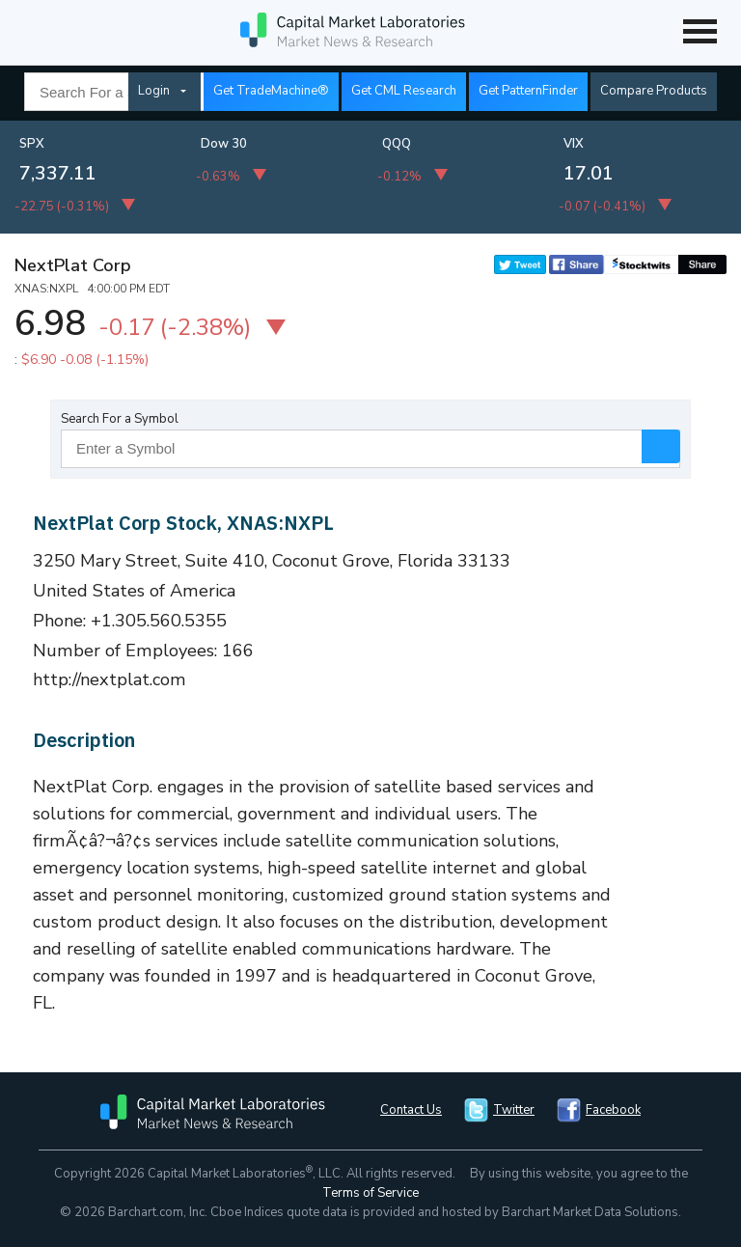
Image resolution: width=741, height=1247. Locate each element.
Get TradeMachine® (271, 90)
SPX (31, 143)
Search (661, 446)
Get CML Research (403, 90)
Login (154, 90)
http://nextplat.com (109, 679)
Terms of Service (370, 1193)
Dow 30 (224, 143)
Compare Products (653, 90)
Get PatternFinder (528, 90)
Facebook (613, 1110)
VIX (573, 143)
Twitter (514, 1110)
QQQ (396, 143)
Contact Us (411, 1110)
